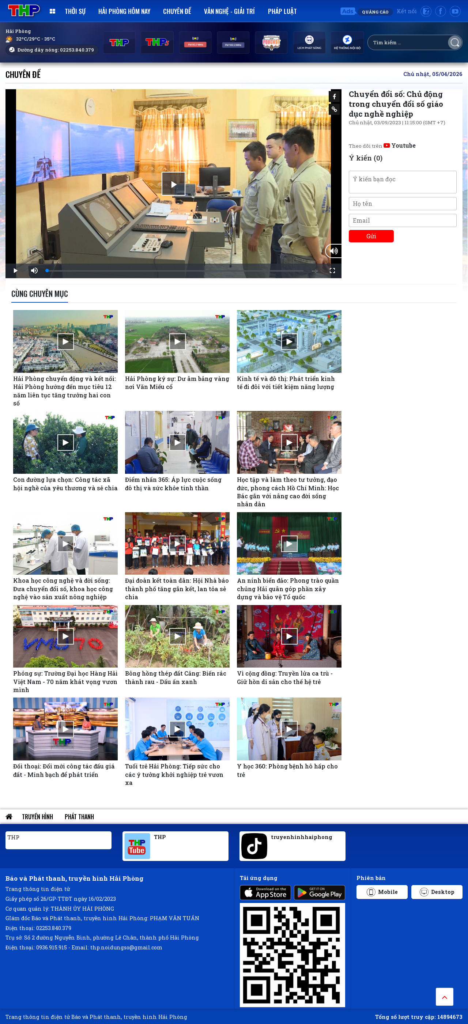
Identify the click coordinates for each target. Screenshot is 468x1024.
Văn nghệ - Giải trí (229, 11)
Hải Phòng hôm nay (124, 11)
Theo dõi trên (382, 146)
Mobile (382, 892)
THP (13, 837)
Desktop (437, 892)
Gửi (371, 236)
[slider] (175, 271)
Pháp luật (282, 11)
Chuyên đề (177, 11)
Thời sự (75, 11)
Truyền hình (37, 816)
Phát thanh (79, 816)
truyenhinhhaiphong (301, 837)
